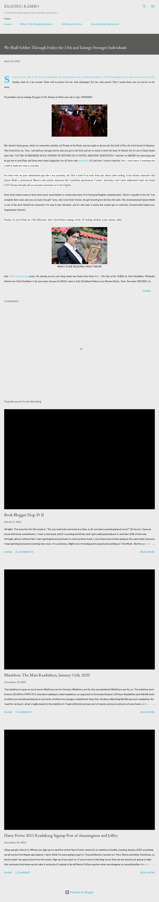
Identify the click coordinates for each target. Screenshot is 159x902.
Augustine (83, 160)
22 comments (24, 551)
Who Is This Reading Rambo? (36, 24)
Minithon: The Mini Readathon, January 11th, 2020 (47, 675)
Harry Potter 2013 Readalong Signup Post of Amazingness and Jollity (61, 835)
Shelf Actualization (18, 276)
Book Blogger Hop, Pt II (24, 514)
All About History (72, 24)
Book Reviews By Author (105, 24)
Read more (147, 551)
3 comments (23, 712)
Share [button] (147, 290)
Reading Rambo (21, 6)
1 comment (22, 872)
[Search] (144, 6)
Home (7, 24)
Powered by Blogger (79, 892)
